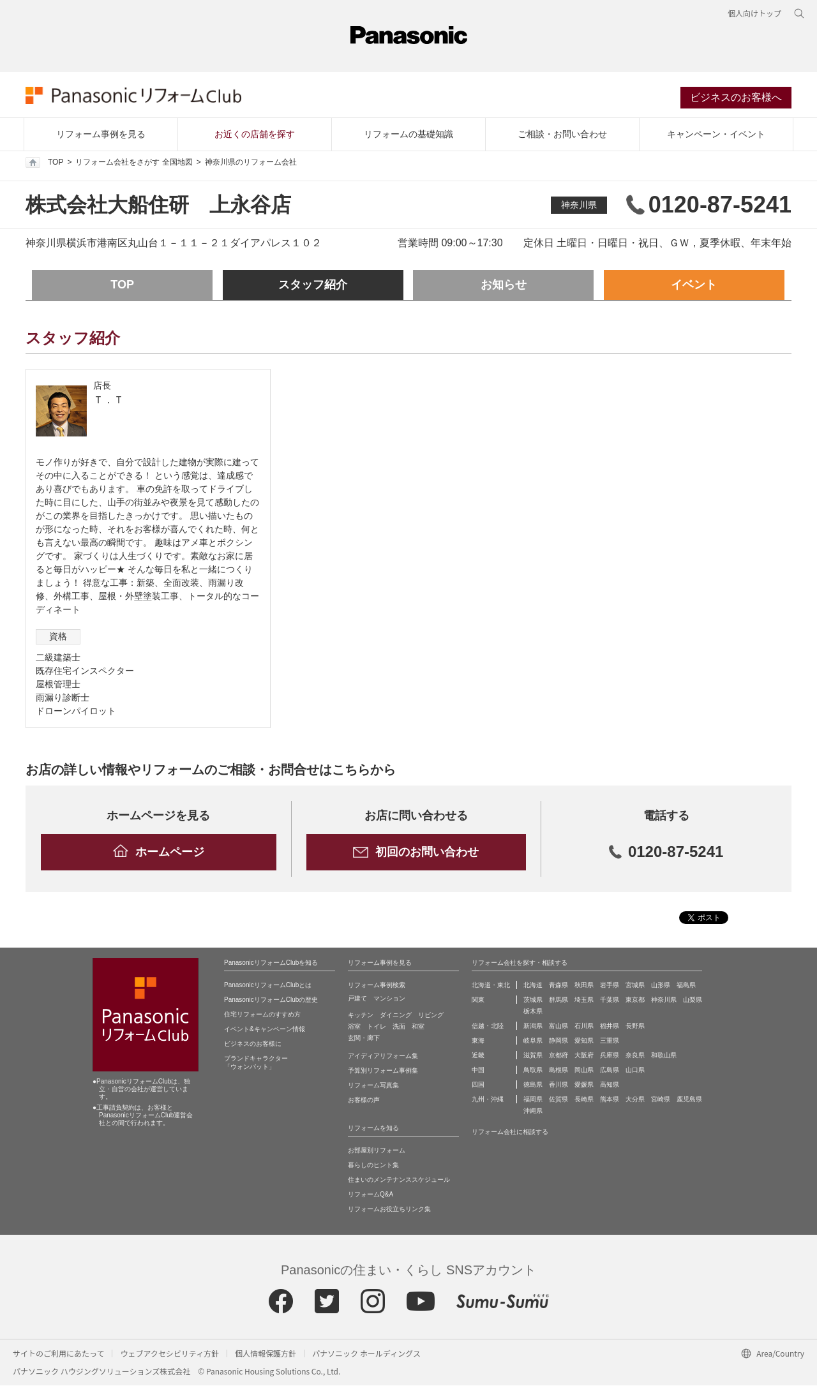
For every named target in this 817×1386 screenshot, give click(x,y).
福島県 (686, 985)
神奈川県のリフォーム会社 (251, 163)
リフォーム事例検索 (376, 985)
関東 (478, 1000)
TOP (44, 163)
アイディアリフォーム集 (383, 1056)
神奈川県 (579, 205)
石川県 (584, 1026)
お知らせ (504, 285)
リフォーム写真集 (373, 1085)
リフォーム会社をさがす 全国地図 (133, 163)
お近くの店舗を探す (254, 135)
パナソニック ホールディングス (366, 1353)
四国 (478, 1085)
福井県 (609, 1026)
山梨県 (692, 1000)
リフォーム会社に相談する (510, 1132)
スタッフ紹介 (312, 285)
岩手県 (609, 985)
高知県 (609, 1085)
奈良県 (635, 1055)
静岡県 (558, 1041)
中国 (478, 1070)
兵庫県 (609, 1055)
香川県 (558, 1085)
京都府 (558, 1055)
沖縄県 (533, 1111)
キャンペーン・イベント (716, 135)
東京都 (635, 1000)
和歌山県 (664, 1055)
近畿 (478, 1055)
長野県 (635, 1026)
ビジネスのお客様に (252, 1044)
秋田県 (584, 985)
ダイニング (396, 1015)
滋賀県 (533, 1055)
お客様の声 (364, 1100)
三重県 (609, 1041)
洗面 (399, 1027)
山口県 (635, 1070)
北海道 (533, 985)
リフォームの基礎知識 (408, 135)
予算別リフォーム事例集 (383, 1071)
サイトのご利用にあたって (58, 1353)
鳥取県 (533, 1070)
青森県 (558, 985)
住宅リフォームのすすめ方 (262, 1014)
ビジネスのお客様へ (736, 98)
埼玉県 (584, 1000)
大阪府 (584, 1055)
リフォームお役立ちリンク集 (389, 1209)
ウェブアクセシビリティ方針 (169, 1353)
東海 (478, 1041)
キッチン (360, 1015)
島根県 (558, 1070)
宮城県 (635, 985)
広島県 (609, 1070)
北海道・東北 (491, 985)
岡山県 (584, 1070)
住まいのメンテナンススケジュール (399, 1180)
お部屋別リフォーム (376, 1150)
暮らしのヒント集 (373, 1165)
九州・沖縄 (488, 1099)
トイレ (376, 1027)
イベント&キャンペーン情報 (264, 1029)
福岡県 (533, 1099)
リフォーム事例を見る (101, 135)
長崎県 (584, 1099)
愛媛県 (584, 1085)
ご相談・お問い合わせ (562, 135)
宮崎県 (660, 1099)
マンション (389, 998)
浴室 (354, 1027)
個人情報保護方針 (265, 1353)
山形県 (660, 985)
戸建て (357, 998)
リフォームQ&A (370, 1194)
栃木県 (533, 1011)
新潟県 (533, 1026)
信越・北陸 (488, 1026)
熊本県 (609, 1099)
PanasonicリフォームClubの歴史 (271, 1000)
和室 (418, 1027)
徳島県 (533, 1085)
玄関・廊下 (364, 1038)
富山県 (558, 1026)
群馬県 (558, 1000)
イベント (694, 285)
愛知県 (584, 1041)
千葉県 (609, 1000)
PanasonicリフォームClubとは (267, 985)
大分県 (635, 1099)
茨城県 (533, 1000)
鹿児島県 (689, 1099)
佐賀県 (558, 1099)
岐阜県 (533, 1041)
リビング (431, 1015)
